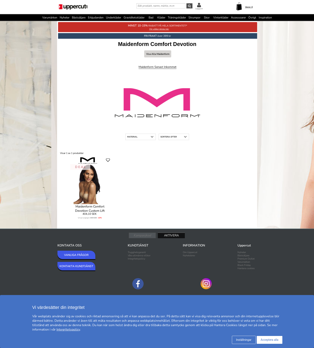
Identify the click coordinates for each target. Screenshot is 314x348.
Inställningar (244, 339)
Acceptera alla (270, 339)
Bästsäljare (79, 17)
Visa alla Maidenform (157, 54)
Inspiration (265, 17)
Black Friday (244, 265)
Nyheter (64, 17)
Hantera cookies (246, 268)
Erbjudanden (96, 17)
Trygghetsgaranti (137, 252)
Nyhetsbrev (189, 255)
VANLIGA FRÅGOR (76, 255)
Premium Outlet (246, 258)
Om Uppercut (190, 252)
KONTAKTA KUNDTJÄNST (76, 266)
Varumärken (49, 17)
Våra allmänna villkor (139, 255)
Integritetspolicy (136, 258)
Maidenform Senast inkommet (157, 67)
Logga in (199, 8)
